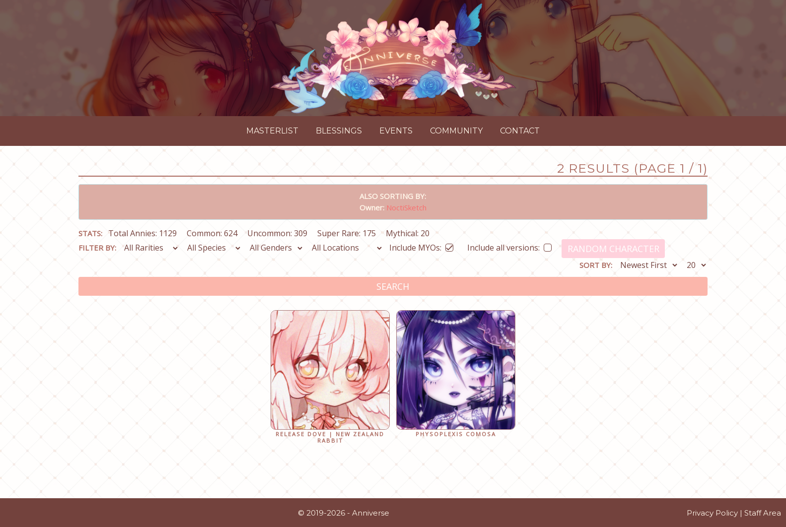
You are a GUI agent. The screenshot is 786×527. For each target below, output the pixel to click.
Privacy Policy (712, 513)
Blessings (339, 130)
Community (456, 130)
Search (392, 286)
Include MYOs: (421, 246)
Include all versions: (509, 246)
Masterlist (272, 130)
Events (396, 130)
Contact (520, 130)
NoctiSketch (406, 207)
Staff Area (762, 513)
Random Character (613, 249)
